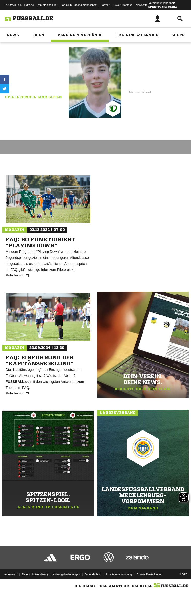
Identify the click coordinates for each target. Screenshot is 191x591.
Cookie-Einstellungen (149, 574)
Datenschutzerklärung (35, 574)
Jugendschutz (93, 574)
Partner (105, 4)
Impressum (10, 574)
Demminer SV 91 (44, 82)
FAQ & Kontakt (123, 4)
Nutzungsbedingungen (66, 574)
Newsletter (142, 4)
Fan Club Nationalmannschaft (79, 4)
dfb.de (30, 4)
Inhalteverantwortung (119, 574)
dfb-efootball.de (47, 4)
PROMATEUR (13, 4)
